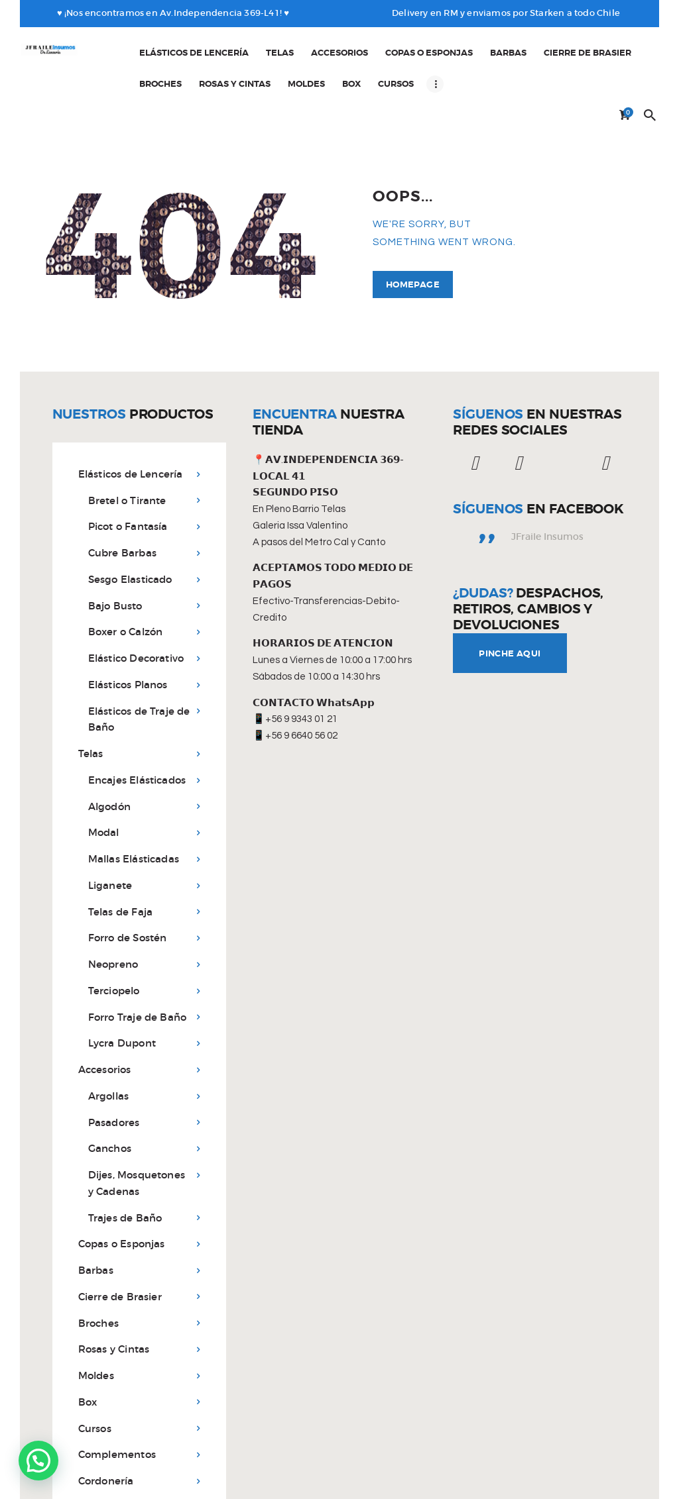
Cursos (94, 1375)
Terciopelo (114, 937)
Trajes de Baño (125, 1164)
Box (87, 1348)
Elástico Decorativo (136, 604)
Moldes (96, 1322)
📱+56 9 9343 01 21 (295, 666)
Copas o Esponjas (121, 1190)
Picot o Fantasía (128, 473)
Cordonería (106, 1427)
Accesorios (104, 1015)
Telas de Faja (120, 858)
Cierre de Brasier (120, 1243)
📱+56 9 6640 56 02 (295, 682)
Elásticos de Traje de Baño (139, 665)
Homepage (413, 230)
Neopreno (113, 910)
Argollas (108, 1042)
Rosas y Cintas (114, 1296)
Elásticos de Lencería (130, 420)
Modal (103, 779)
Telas (90, 700)
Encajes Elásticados (137, 726)
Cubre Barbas (122, 499)
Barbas (95, 1216)
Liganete (110, 831)
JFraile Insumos (547, 483)
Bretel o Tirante (127, 446)
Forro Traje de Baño (137, 963)
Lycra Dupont (122, 990)
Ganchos (109, 1095)
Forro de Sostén (127, 884)
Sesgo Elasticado (130, 525)
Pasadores (114, 1068)
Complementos (117, 1401)
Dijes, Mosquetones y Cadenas (137, 1129)
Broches (98, 1269)
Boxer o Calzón (125, 578)
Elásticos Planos (128, 631)
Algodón (109, 753)
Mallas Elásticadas (134, 805)
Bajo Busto (115, 552)
